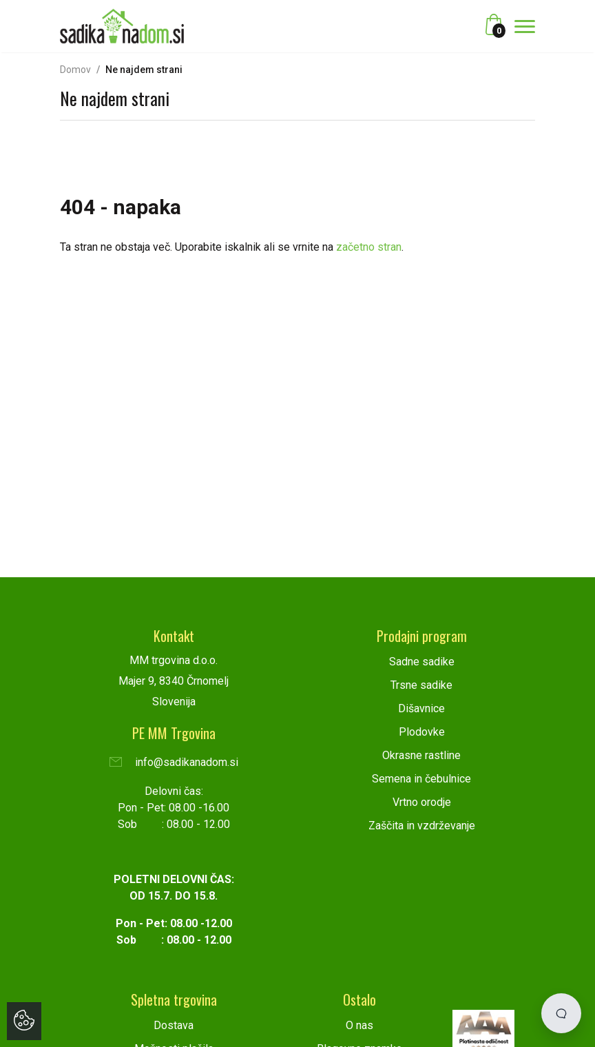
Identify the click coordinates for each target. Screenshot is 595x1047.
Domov (75, 69)
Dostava (174, 1025)
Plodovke (422, 731)
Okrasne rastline (421, 755)
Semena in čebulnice (421, 778)
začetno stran (368, 246)
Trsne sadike (421, 685)
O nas (359, 1025)
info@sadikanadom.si (173, 762)
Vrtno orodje (422, 802)
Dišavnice (421, 708)
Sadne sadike (422, 661)
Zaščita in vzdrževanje (421, 825)
